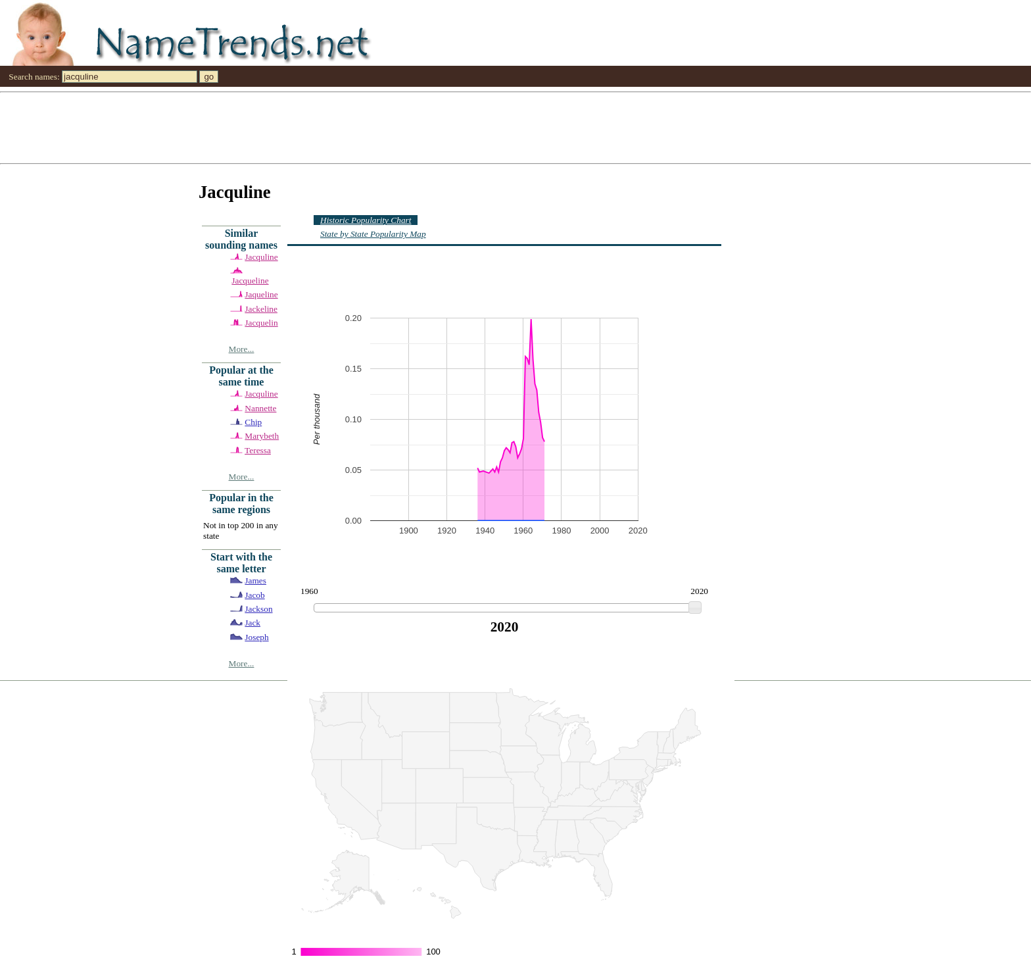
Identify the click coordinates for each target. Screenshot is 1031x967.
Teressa (258, 450)
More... (241, 349)
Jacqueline (249, 280)
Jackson (258, 609)
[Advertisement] (394, 127)
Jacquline (261, 257)
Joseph (256, 637)
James (255, 580)
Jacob (254, 595)
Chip (253, 422)
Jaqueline (261, 294)
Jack (252, 623)
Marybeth (262, 436)
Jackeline (261, 309)
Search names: (34, 77)
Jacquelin (261, 323)
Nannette (260, 408)
